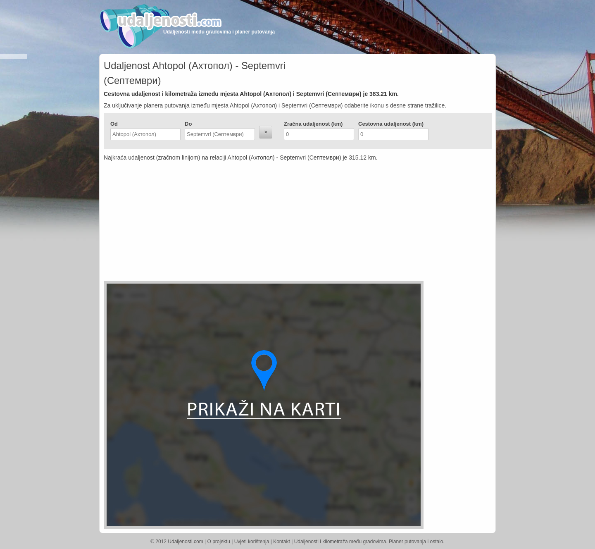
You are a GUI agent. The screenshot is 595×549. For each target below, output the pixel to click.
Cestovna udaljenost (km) (391, 124)
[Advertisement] (248, 223)
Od (114, 124)
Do (188, 124)
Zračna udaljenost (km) (313, 124)
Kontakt (281, 541)
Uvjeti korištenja (251, 541)
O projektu (218, 541)
